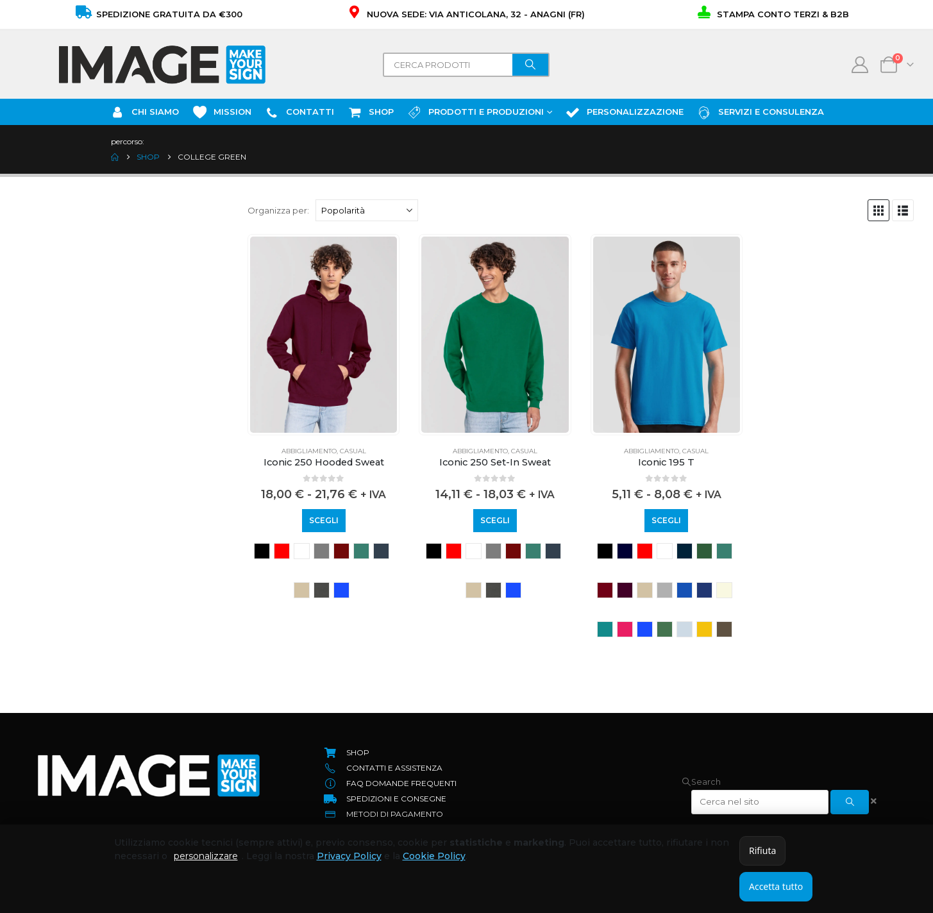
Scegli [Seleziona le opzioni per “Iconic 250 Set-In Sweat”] (495, 520)
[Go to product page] (323, 335)
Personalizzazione (624, 112)
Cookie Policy (434, 856)
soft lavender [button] (685, 629)
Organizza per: (278, 210)
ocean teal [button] (605, 629)
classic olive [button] (704, 551)
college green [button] (361, 551)
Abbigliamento (309, 451)
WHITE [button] (302, 551)
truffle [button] (724, 629)
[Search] (530, 65)
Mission (221, 112)
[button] (878, 210)
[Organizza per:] (366, 210)
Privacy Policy (349, 856)
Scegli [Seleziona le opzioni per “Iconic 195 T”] (666, 520)
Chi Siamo (144, 112)
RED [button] (282, 551)
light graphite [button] (322, 590)
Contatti (299, 112)
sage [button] (665, 629)
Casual (353, 451)
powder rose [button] (625, 629)
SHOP (370, 112)
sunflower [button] (704, 629)
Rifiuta (762, 850)
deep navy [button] (381, 551)
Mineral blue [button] (685, 590)
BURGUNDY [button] (341, 551)
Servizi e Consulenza (760, 112)
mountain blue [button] (704, 590)
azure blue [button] (685, 551)
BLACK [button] (262, 551)
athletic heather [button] (322, 551)
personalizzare (206, 856)
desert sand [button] (302, 590)
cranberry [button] (605, 590)
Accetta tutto (776, 886)
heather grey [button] (665, 590)
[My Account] (860, 64)
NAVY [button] (625, 551)
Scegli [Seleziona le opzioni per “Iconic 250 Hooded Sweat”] (324, 520)
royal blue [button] (341, 590)
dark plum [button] (625, 590)
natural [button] (724, 590)
